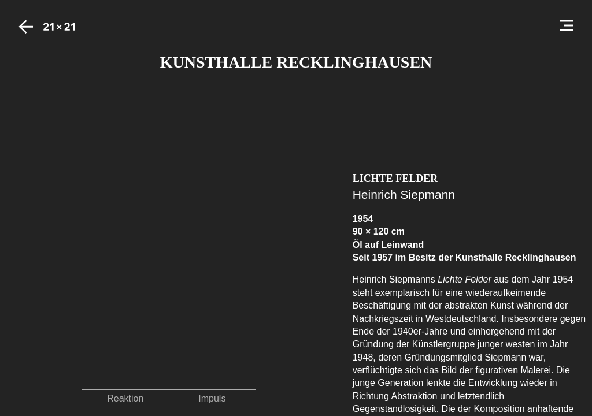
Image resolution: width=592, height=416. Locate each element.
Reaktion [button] (125, 398)
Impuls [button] (211, 398)
